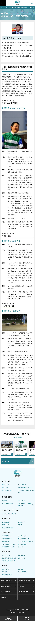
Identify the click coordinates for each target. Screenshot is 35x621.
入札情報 (3, 597)
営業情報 (20, 569)
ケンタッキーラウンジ (8, 527)
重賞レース (5, 487)
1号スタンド (21, 522)
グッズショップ (22, 536)
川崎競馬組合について (7, 580)
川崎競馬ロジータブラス (8, 544)
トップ (3, 7)
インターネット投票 (7, 503)
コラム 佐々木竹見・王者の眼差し (26, 491)
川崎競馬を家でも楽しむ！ (25, 487)
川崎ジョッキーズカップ (8, 561)
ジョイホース (21, 500)
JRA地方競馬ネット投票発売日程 (24, 504)
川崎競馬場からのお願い (8, 547)
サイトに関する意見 (6, 591)
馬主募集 (4, 572)
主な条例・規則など (6, 586)
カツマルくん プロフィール (25, 541)
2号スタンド (5, 525)
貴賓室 (20, 525)
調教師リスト (21, 555)
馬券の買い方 (5, 541)
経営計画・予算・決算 (24, 580)
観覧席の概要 (5, 522)
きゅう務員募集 (22, 572)
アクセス (20, 547)
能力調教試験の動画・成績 (9, 558)
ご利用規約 (21, 586)
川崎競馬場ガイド (7, 536)
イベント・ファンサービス (9, 513)
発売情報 (4, 500)
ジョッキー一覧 (6, 555)
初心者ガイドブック (23, 538)
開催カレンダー (6, 485)
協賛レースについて (7, 490)
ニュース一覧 (5, 569)
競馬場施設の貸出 (7, 574)
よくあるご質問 (22, 544)
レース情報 (21, 485)
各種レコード (21, 558)
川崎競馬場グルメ (7, 538)
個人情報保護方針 (23, 591)
